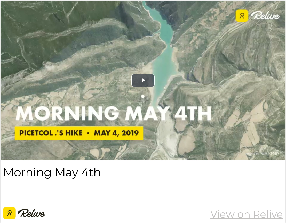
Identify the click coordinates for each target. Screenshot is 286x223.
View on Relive (246, 214)
